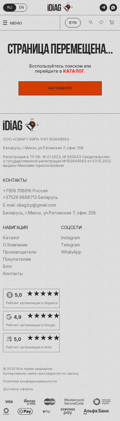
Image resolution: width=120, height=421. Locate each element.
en (21, 7)
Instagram (70, 238)
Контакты (13, 273)
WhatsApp (71, 252)
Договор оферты (18, 389)
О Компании (15, 245)
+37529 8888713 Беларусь (30, 197)
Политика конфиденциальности (30, 381)
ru (9, 7)
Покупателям (17, 259)
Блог (8, 266)
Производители (19, 252)
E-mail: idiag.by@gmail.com (29, 205)
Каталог (11, 238)
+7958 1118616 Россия (25, 191)
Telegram (70, 245)
